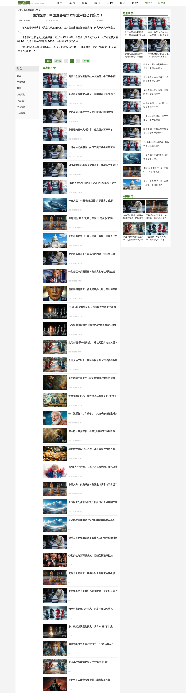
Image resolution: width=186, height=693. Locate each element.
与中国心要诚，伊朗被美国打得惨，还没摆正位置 (133, 218)
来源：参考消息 (24, 21)
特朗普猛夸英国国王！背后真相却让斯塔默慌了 (92, 271)
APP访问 (149, 3)
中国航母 (21, 113)
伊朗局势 (21, 94)
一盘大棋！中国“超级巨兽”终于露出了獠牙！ (91, 200)
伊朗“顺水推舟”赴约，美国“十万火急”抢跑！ (91, 218)
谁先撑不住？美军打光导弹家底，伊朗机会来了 (92, 591)
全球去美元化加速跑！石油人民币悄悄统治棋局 (92, 538)
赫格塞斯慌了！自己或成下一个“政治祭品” (90, 644)
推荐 (60, 3)
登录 (161, 3)
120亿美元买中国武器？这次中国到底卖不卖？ (92, 183)
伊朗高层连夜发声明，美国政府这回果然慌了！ (135, 56)
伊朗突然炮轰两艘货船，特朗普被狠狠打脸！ (91, 555)
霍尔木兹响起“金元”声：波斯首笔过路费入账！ (92, 449)
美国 (19, 76)
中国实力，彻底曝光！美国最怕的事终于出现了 (92, 484)
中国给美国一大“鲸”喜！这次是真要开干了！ (91, 129)
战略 (85, 3)
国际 (110, 3)
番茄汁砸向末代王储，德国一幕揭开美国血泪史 (92, 236)
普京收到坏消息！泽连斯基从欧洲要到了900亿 (92, 396)
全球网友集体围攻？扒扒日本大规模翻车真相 (91, 520)
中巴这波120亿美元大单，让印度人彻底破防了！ (156, 240)
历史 (122, 3)
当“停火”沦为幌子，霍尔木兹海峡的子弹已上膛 (92, 467)
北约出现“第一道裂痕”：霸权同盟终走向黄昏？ (92, 342)
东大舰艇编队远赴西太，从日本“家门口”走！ (91, 626)
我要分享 (101, 21)
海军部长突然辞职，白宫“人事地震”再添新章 (91, 431)
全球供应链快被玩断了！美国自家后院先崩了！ (135, 35)
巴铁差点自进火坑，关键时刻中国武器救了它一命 (156, 218)
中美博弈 (21, 101)
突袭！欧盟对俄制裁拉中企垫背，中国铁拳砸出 (158, 35)
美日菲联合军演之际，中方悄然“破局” (88, 662)
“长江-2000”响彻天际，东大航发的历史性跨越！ (93, 307)
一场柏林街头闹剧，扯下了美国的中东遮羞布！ (158, 56)
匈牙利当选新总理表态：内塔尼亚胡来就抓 (90, 609)
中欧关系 (21, 82)
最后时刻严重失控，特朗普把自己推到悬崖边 (91, 378)
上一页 (58, 61)
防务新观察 (29, 10)
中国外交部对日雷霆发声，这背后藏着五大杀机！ (133, 240)
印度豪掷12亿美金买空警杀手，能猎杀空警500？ (93, 165)
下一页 (86, 61)
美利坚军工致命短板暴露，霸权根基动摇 (89, 679)
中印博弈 (21, 107)
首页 (19, 10)
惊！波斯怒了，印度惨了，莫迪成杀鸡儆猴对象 (92, 413)
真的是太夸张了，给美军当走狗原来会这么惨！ (92, 573)
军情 (72, 3)
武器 (97, 3)
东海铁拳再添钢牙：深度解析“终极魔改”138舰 (92, 325)
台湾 (135, 3)
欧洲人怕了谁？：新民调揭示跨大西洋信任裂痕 (92, 360)
